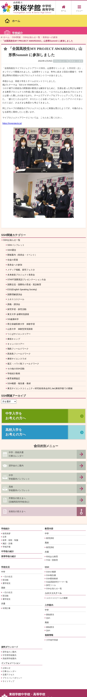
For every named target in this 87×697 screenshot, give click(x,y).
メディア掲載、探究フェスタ (21, 250)
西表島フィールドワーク (19, 334)
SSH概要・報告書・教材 (19, 363)
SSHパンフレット (15, 225)
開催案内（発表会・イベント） (22, 235)
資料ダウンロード (9, 627)
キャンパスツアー (15, 324)
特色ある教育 (52, 537)
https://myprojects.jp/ (12, 103)
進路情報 (49, 615)
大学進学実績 (52, 620)
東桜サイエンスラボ (16, 339)
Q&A (48, 598)
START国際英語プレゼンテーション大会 (26, 260)
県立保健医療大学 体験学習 (21, 304)
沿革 (4, 517)
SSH (47, 547)
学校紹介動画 (13, 354)
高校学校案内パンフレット (19, 469)
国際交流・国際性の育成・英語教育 (24, 265)
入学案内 (49, 585)
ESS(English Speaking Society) (22, 270)
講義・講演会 (13, 284)
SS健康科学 (13, 299)
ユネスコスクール (15, 279)
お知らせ (6, 648)
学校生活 (5, 547)
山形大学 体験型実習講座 (20, 309)
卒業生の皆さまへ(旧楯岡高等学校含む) (19, 480)
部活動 (5, 560)
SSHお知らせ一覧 (11, 220)
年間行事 (6, 589)
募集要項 (50, 595)
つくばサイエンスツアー (19, 314)
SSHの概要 (51, 552)
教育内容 (49, 509)
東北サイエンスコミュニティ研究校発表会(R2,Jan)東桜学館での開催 (40, 368)
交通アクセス (8, 655)
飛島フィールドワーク (17, 329)
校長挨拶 (6, 514)
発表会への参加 (14, 245)
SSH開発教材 (52, 559)
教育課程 (50, 518)
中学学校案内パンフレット (19, 457)
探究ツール (51, 565)
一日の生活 (7, 557)
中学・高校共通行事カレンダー (16, 434)
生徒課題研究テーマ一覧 (57, 562)
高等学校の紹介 (8, 537)
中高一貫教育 (52, 540)
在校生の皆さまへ (17, 492)
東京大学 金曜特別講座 (18, 294)
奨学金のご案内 (16, 446)
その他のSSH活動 (15, 349)
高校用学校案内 (9, 639)
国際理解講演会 (14, 274)
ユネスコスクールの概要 (57, 578)
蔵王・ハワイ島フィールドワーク (23, 344)
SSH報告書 (51, 555)
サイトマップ (8, 662)
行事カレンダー (9, 651)
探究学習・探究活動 (16, 289)
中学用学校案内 (9, 635)
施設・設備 (7, 524)
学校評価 (6, 527)
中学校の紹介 (7, 532)
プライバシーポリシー (12, 658)
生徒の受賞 (12, 240)
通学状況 (6, 563)
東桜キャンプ (13, 319)
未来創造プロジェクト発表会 (21, 255)
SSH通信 (11, 230)
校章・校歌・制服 (10, 520)
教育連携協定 (13, 359)
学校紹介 (5, 509)
